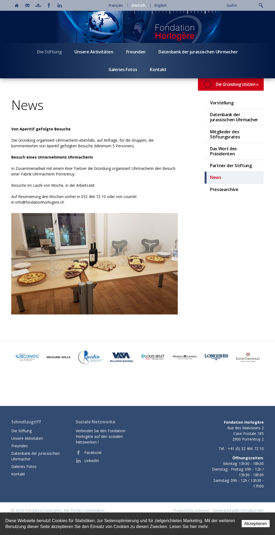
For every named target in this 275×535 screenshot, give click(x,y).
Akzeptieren (255, 523)
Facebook (89, 452)
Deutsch (139, 5)
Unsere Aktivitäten (93, 52)
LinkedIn (87, 460)
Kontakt (158, 69)
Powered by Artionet (191, 510)
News (215, 177)
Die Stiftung (49, 52)
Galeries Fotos (122, 69)
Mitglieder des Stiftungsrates (225, 134)
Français (115, 5)
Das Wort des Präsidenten (223, 151)
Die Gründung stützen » (230, 84)
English (160, 5)
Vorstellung (221, 103)
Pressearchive (224, 189)
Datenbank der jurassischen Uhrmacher (198, 52)
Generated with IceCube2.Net (238, 510)
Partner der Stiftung (231, 165)
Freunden (136, 52)
